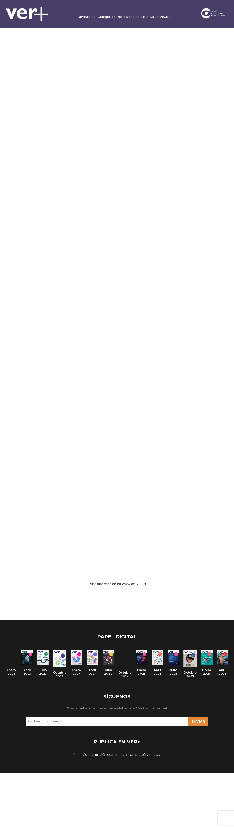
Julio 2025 (173, 674)
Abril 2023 (27, 674)
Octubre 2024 (124, 677)
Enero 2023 (11, 674)
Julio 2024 (108, 674)
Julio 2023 (43, 674)
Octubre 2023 (59, 677)
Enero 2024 (76, 674)
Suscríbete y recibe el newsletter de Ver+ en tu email (117, 712)
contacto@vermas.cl (145, 758)
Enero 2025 (141, 674)
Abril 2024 (92, 674)
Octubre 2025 (190, 677)
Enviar (198, 726)
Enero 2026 (206, 674)
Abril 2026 (222, 674)
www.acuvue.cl (134, 584)
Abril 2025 (157, 674)
